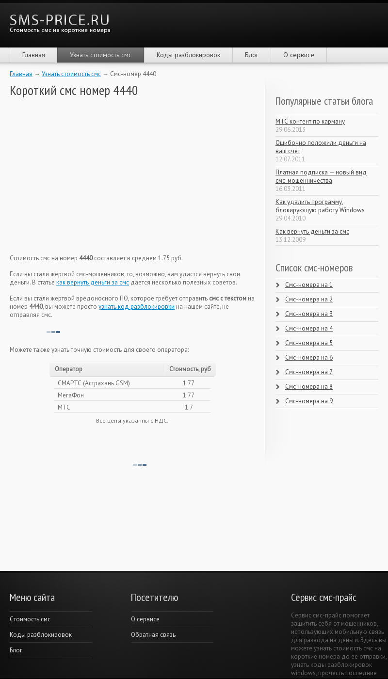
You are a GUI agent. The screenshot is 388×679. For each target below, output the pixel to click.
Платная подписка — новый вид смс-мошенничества (321, 176)
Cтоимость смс (30, 619)
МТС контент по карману (310, 121)
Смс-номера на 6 (309, 357)
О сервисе (298, 54)
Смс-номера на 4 (309, 328)
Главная (33, 54)
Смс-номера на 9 (309, 401)
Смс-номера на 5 (309, 343)
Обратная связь (153, 635)
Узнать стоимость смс (100, 54)
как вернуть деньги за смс (92, 282)
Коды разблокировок (188, 54)
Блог (252, 54)
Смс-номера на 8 (309, 386)
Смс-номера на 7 (309, 372)
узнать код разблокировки (136, 306)
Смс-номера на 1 (309, 285)
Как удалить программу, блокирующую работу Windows (320, 206)
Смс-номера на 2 (309, 299)
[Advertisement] (82, 176)
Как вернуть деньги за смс (312, 231)
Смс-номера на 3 (309, 314)
